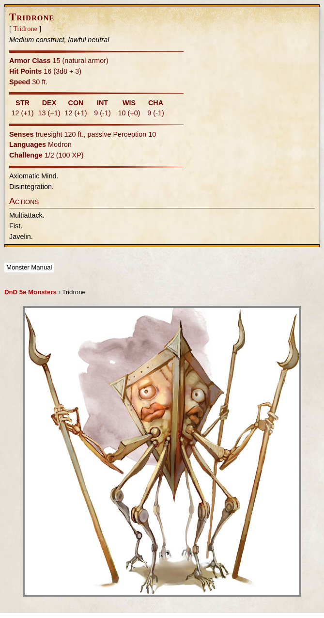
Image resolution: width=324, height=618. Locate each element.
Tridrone (25, 28)
